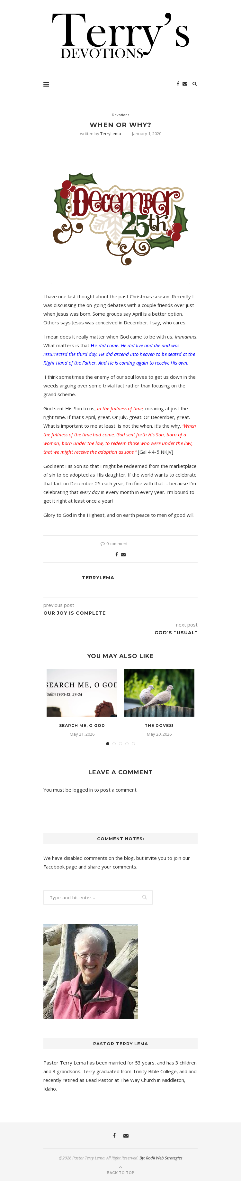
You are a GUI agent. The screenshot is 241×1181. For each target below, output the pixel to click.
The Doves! (159, 725)
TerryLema (110, 133)
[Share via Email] (123, 554)
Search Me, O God (82, 725)
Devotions (120, 115)
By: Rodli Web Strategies (161, 1158)
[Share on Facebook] (116, 554)
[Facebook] (178, 83)
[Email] (185, 83)
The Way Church (138, 1080)
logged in (83, 789)
